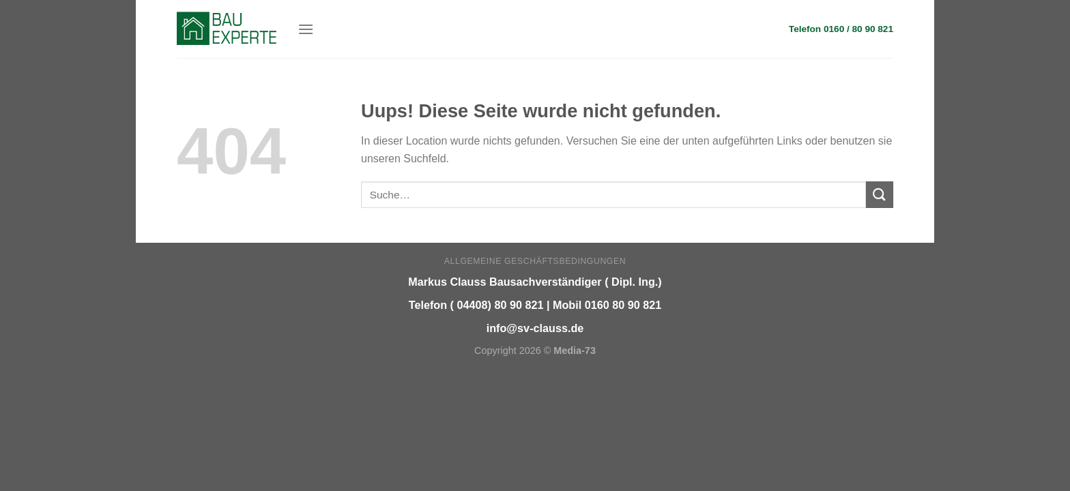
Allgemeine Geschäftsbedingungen (535, 261)
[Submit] (879, 194)
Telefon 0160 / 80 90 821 (841, 29)
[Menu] (306, 29)
